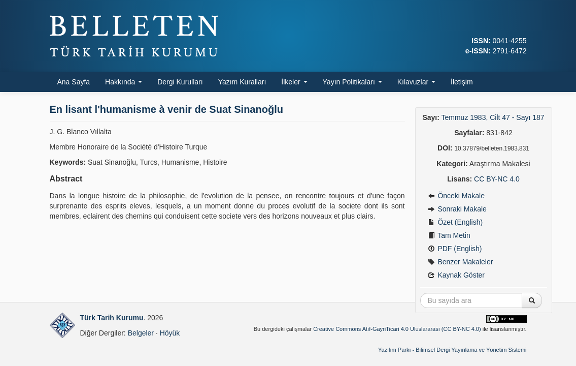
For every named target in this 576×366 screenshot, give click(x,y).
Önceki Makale (456, 196)
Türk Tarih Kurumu (112, 318)
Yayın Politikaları (352, 82)
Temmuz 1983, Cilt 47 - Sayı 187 (493, 117)
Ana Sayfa (73, 82)
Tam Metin (449, 235)
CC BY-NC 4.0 (497, 179)
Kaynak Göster (456, 275)
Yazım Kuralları (242, 82)
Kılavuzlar (416, 82)
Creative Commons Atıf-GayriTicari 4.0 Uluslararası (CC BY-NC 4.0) (397, 329)
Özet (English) (455, 222)
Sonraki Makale (457, 209)
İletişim (462, 82)
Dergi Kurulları (179, 82)
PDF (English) (455, 249)
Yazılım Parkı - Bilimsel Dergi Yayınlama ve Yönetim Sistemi (452, 350)
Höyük (170, 333)
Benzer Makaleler (460, 262)
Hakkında (123, 82)
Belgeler (141, 333)
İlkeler (294, 82)
